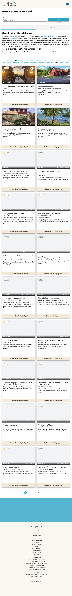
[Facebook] (36, 584)
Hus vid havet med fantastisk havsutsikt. (18, 87)
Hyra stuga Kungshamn (35, 60)
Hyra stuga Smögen (22, 60)
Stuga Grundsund (10, 425)
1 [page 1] (25, 492)
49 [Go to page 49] (41, 492)
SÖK (58, 20)
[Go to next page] (44, 492)
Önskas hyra (36, 537)
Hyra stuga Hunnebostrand (36, 62)
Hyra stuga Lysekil (60, 60)
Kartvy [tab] (53, 27)
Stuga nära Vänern (45, 87)
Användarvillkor (36, 548)
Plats (4, 17)
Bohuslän (52, 36)
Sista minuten (37, 532)
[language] (68, 4)
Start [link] (36, 528)
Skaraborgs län (16, 38)
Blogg (36, 546)
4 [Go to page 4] (35, 492)
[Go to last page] (48, 492)
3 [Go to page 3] (32, 492)
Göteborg (44, 36)
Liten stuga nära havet (12, 129)
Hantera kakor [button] (37, 552)
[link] (36, 559)
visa (36, 56)
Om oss (37, 542)
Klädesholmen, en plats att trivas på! (52, 340)
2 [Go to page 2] (28, 492)
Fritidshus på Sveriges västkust (15, 171)
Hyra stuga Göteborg (8, 60)
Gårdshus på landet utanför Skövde (52, 467)
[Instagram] (36, 586)
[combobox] (23, 20)
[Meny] (3, 3)
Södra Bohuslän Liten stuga (48, 298)
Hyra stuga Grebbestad (20, 62)
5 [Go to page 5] (38, 492)
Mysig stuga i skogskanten (13, 467)
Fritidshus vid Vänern (46, 425)
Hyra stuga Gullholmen (63, 62)
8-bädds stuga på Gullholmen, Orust (17, 383)
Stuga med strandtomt (12, 340)
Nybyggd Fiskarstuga (46, 129)
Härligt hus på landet (46, 256)
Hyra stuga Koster (50, 62)
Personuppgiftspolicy (37, 550)
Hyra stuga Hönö (49, 60)
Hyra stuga (37, 530)
